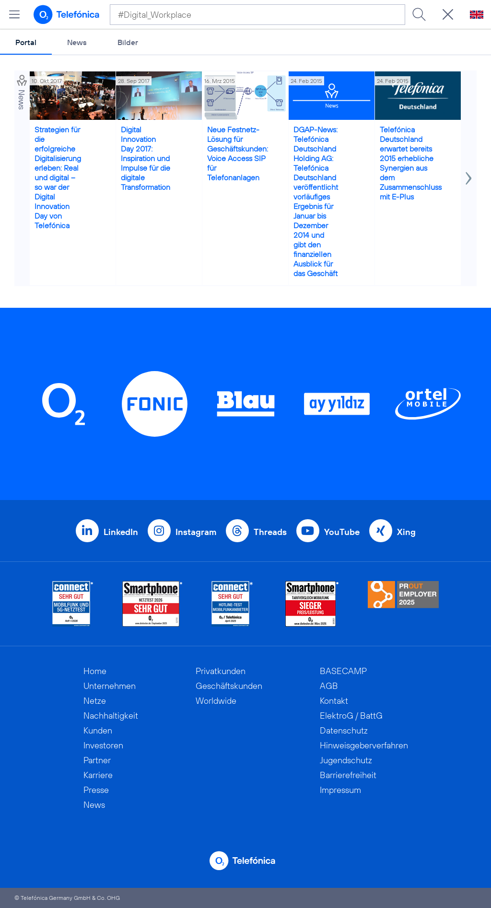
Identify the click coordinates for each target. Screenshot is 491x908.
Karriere (98, 774)
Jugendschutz (346, 760)
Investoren (103, 745)
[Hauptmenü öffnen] (14, 14)
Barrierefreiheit (348, 774)
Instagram (195, 531)
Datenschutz (344, 730)
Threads (270, 531)
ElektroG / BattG (351, 715)
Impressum (340, 789)
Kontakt (334, 700)
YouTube (342, 531)
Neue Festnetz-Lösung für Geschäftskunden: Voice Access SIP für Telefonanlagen (237, 153)
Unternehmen (109, 685)
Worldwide (216, 700)
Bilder (127, 42)
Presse (96, 789)
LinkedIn (121, 531)
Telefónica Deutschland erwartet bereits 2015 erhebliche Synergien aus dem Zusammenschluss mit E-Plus (411, 163)
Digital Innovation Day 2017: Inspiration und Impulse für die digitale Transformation (145, 158)
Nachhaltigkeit (110, 715)
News (77, 42)
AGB (329, 685)
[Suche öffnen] (447, 14)
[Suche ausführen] (419, 14)
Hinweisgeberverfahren (364, 745)
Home (94, 670)
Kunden (97, 730)
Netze (94, 700)
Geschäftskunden (229, 685)
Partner (97, 760)
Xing (406, 531)
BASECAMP (343, 670)
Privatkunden (221, 670)
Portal (25, 42)
